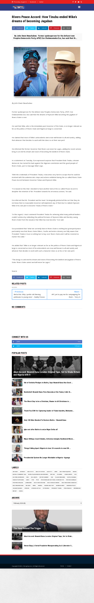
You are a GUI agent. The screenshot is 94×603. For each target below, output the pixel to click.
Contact (69, 566)
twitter (41, 2)
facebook (33, 2)
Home (62, 566)
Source (14, 271)
